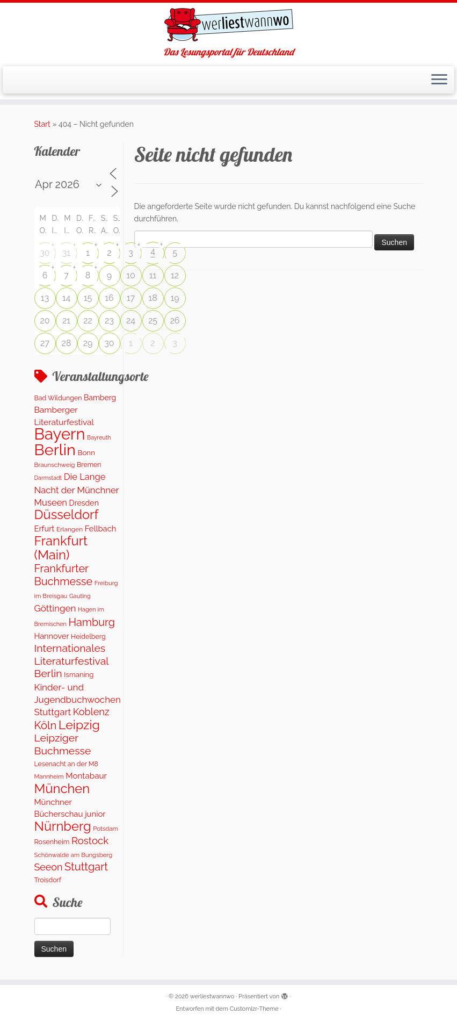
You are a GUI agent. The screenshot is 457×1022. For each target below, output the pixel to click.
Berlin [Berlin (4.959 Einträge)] (55, 450)
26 (175, 320)
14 (66, 298)
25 (152, 320)
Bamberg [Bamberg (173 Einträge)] (100, 397)
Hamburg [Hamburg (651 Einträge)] (92, 622)
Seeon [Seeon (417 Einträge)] (48, 867)
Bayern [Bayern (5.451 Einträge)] (59, 433)
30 (44, 253)
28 (66, 343)
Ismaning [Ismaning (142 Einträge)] (78, 675)
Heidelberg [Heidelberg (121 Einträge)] (88, 636)
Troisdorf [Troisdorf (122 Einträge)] (48, 880)
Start (42, 124)
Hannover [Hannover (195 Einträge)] (51, 635)
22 (87, 320)
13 (45, 298)
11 (153, 275)
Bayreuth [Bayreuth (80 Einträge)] (99, 437)
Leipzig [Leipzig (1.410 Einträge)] (79, 724)
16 (109, 298)
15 (88, 298)
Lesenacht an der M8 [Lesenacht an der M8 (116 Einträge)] (66, 764)
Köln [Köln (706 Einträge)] (45, 725)
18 (152, 298)
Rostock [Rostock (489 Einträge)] (89, 840)
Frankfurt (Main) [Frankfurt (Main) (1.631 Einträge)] (61, 548)
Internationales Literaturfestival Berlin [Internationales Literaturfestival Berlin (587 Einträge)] (71, 661)
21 (66, 320)
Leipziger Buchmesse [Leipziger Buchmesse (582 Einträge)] (62, 744)
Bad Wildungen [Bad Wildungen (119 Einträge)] (58, 398)
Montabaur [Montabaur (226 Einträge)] (86, 776)
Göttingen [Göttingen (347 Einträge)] (55, 608)
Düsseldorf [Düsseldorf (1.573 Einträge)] (66, 514)
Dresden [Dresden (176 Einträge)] (84, 503)
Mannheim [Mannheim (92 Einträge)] (49, 776)
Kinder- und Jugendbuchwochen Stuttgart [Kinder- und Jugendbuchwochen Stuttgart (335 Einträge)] (77, 700)
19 (174, 298)
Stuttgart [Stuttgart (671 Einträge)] (86, 866)
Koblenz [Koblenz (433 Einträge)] (91, 711)
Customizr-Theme (254, 1008)
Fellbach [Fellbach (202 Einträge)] (101, 528)
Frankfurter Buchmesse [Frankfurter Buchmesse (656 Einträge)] (63, 575)
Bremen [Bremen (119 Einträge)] (89, 464)
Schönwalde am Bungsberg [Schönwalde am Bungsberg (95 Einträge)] (73, 855)
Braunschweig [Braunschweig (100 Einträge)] (54, 465)
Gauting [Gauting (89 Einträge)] (80, 596)
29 (88, 343)
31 (66, 253)
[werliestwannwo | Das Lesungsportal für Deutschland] (228, 24)
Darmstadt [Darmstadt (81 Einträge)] (48, 477)
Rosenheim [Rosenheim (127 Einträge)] (52, 842)
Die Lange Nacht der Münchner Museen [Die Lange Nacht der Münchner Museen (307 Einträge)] (76, 489)
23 (109, 320)
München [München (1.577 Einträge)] (62, 788)
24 (130, 320)
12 (175, 275)
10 (130, 275)
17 (131, 298)
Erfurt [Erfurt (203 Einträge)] (44, 528)
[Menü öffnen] (439, 80)
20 (44, 320)
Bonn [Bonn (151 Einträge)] (86, 452)
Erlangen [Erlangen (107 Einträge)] (69, 529)
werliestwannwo (212, 996)
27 (44, 343)
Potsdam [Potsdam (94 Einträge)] (105, 828)
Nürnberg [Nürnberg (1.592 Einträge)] (62, 826)
